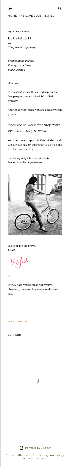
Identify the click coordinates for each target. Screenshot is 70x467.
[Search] (60, 7)
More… (48, 15)
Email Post (23, 321)
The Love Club (30, 15)
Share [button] (11, 321)
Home (12, 15)
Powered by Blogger (35, 448)
